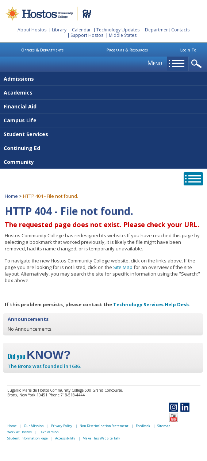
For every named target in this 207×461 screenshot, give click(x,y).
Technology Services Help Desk (151, 304)
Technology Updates (117, 30)
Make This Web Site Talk (101, 438)
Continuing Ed (22, 148)
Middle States (123, 35)
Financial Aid (20, 106)
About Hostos (32, 30)
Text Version (49, 432)
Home (11, 196)
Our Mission (34, 425)
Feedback (143, 425)
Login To (188, 50)
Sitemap (163, 425)
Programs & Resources (127, 50)
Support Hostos (86, 35)
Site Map (123, 267)
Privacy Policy (61, 425)
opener (197, 64)
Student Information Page (27, 438)
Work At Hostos (19, 432)
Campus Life (20, 120)
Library (59, 30)
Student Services (26, 134)
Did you (39, 356)
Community (19, 161)
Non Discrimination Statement (104, 425)
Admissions (19, 78)
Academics (18, 92)
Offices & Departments (42, 50)
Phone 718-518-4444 (67, 394)
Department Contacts (167, 30)
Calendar (81, 30)
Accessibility (65, 438)
